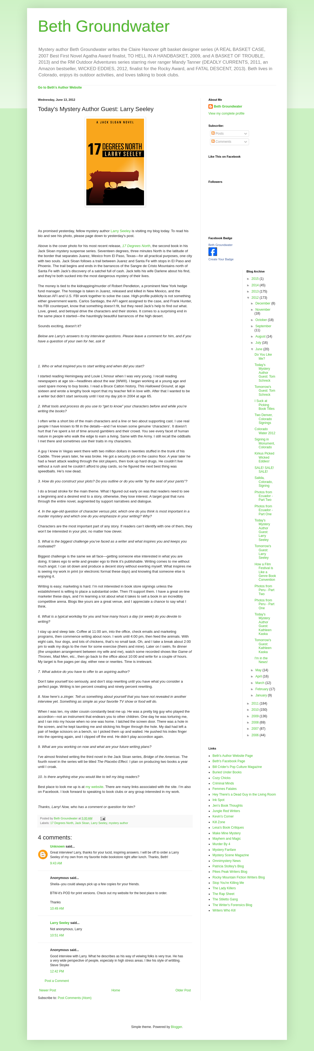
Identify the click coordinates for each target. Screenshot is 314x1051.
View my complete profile (226, 113)
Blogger (176, 1027)
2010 (255, 710)
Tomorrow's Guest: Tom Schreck (264, 391)
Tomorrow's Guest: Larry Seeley (262, 552)
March (260, 683)
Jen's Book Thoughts (227, 805)
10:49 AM (57, 908)
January (261, 695)
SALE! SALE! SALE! (264, 469)
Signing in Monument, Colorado (264, 443)
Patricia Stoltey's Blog (228, 866)
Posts (217, 133)
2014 (255, 285)
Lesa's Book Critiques (228, 827)
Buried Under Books (226, 772)
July (258, 343)
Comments (221, 142)
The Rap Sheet (223, 894)
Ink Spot (218, 800)
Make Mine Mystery (226, 833)
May (258, 670)
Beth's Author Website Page (232, 756)
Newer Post (47, 990)
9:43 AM (56, 863)
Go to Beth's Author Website (60, 87)
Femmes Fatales (224, 789)
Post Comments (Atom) (74, 998)
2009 (255, 716)
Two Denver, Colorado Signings (263, 419)
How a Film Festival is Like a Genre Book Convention (265, 572)
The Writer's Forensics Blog (232, 905)
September (263, 326)
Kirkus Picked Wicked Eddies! (264, 457)
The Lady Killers (224, 888)
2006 (255, 735)
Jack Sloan (82, 823)
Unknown (57, 846)
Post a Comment (57, 981)
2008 (255, 722)
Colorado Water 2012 (264, 431)
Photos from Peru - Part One (264, 604)
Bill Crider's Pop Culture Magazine (237, 767)
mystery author (118, 823)
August (260, 336)
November (262, 310)
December (263, 303)
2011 (255, 703)
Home (116, 990)
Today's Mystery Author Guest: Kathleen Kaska (262, 624)
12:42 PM (57, 971)
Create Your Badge (221, 259)
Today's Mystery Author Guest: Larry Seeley (262, 530)
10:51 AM (57, 935)
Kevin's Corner (223, 816)
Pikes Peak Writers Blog (229, 872)
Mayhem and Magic (226, 839)
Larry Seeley (121, 231)
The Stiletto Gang (225, 899)
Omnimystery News (226, 861)
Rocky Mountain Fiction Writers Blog (238, 877)
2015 (255, 279)
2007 (255, 729)
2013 (255, 291)
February (262, 689)
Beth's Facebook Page (228, 761)
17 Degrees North (61, 823)
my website (94, 787)
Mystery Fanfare (224, 850)
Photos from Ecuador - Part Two (263, 496)
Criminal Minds (223, 783)
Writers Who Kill (224, 910)
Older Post (183, 990)
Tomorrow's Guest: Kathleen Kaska (262, 646)
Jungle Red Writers (226, 811)
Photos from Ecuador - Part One (263, 510)
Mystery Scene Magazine (230, 855)
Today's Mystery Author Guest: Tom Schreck (264, 372)
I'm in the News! (260, 660)
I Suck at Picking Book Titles (264, 405)
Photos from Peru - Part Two (264, 590)
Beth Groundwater (104, 26)
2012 (255, 298)
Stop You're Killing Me (228, 883)
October (261, 320)
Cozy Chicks (221, 778)
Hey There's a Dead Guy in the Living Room (244, 794)
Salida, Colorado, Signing (263, 482)
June (259, 349)
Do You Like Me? (263, 356)
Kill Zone (218, 822)
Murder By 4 (221, 844)
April (259, 676)
